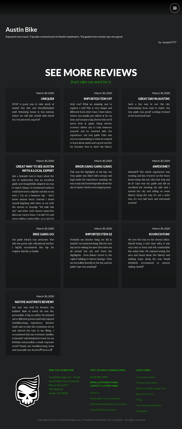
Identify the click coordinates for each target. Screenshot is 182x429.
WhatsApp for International (105, 398)
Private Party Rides (146, 382)
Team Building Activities (103, 409)
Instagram (141, 410)
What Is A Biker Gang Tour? (151, 388)
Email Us (95, 392)
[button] (175, 8)
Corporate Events (146, 377)
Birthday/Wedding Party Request (108, 403)
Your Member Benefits (148, 405)
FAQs (139, 399)
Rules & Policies (145, 393)
